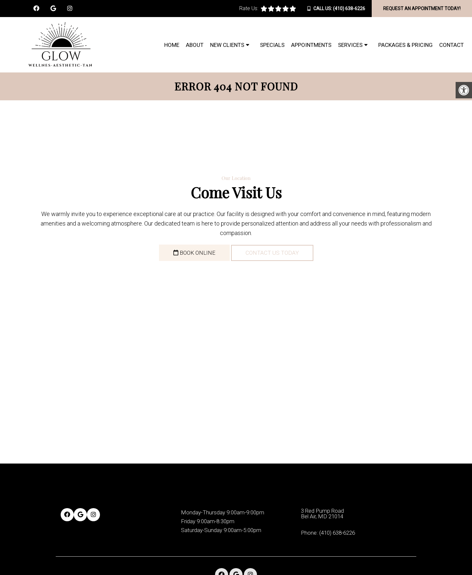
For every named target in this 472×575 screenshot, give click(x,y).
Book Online (194, 252)
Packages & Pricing (405, 45)
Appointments (311, 45)
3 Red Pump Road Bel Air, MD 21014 (322, 513)
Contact (451, 45)
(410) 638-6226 (349, 8)
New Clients (227, 45)
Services (350, 45)
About (195, 45)
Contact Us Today (272, 252)
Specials (272, 45)
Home (171, 45)
